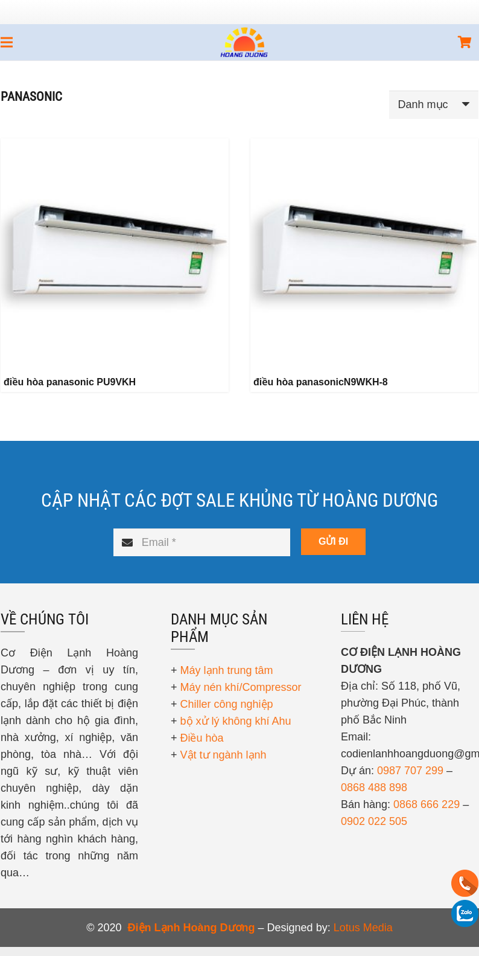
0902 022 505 (374, 821)
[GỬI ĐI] (333, 542)
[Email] (201, 542)
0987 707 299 (410, 771)
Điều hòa (202, 738)
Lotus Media (363, 928)
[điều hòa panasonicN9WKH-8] (364, 252)
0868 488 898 (374, 787)
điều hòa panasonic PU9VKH (70, 382)
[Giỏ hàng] (465, 42)
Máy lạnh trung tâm (226, 670)
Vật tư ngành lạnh (223, 755)
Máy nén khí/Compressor (241, 687)
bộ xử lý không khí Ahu (235, 721)
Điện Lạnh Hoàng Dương (191, 928)
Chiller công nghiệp (226, 704)
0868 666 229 (426, 804)
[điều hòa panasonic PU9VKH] (115, 252)
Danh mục (423, 104)
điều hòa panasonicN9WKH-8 (320, 382)
